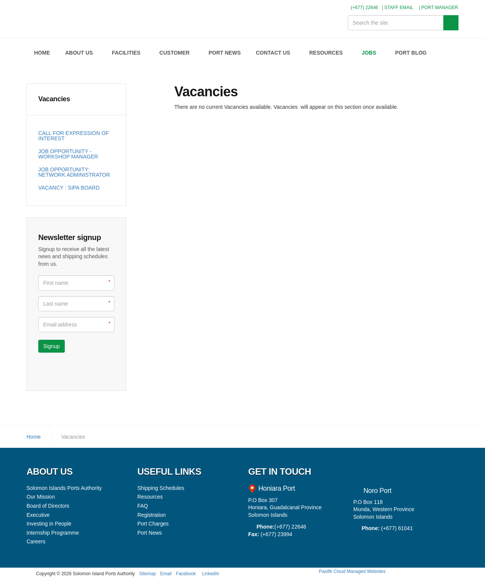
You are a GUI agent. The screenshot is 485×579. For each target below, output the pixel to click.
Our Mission (41, 497)
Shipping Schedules (161, 488)
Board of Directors (48, 506)
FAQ (143, 506)
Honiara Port (276, 488)
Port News (150, 533)
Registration (152, 515)
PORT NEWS (224, 53)
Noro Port (377, 490)
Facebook (186, 573)
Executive (38, 515)
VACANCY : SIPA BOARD (69, 188)
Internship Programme (53, 533)
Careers (36, 541)
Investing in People (49, 524)
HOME (42, 53)
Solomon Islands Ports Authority (58, 19)
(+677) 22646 (361, 7)
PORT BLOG (411, 53)
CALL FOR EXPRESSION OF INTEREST (73, 135)
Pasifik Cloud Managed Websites (352, 571)
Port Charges (153, 524)
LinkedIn (210, 573)
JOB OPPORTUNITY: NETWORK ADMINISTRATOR (74, 172)
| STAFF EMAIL (397, 7)
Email (166, 573)
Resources (150, 497)
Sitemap (147, 573)
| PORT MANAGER (438, 7)
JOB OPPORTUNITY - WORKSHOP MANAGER (68, 154)
